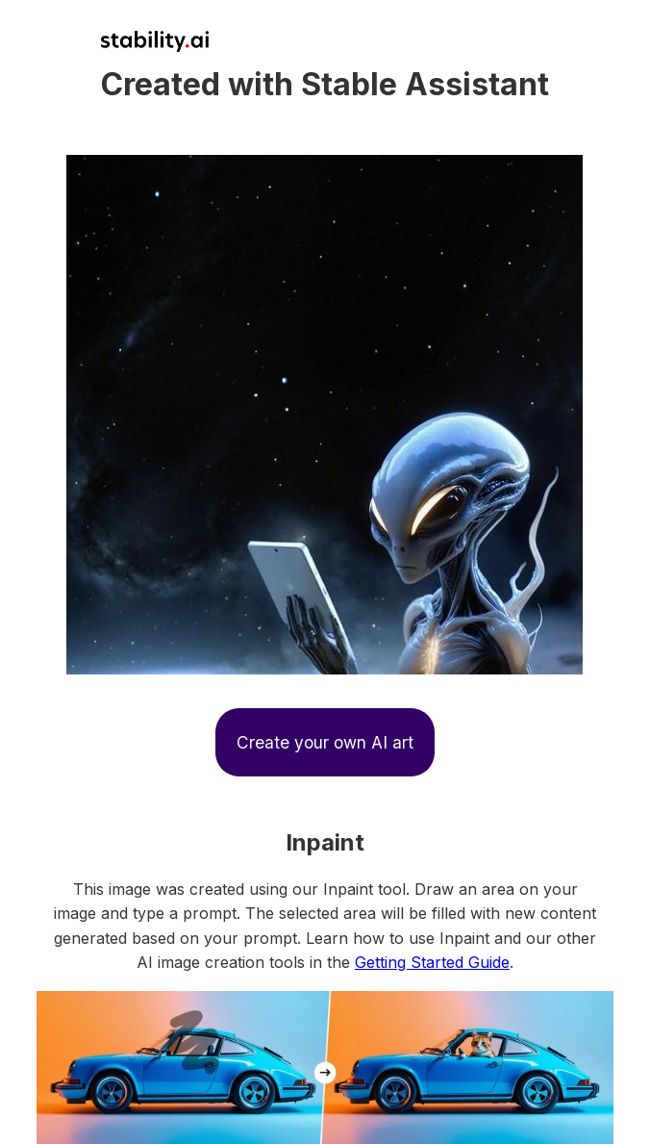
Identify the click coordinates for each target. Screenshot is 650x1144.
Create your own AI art (325, 742)
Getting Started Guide (432, 962)
